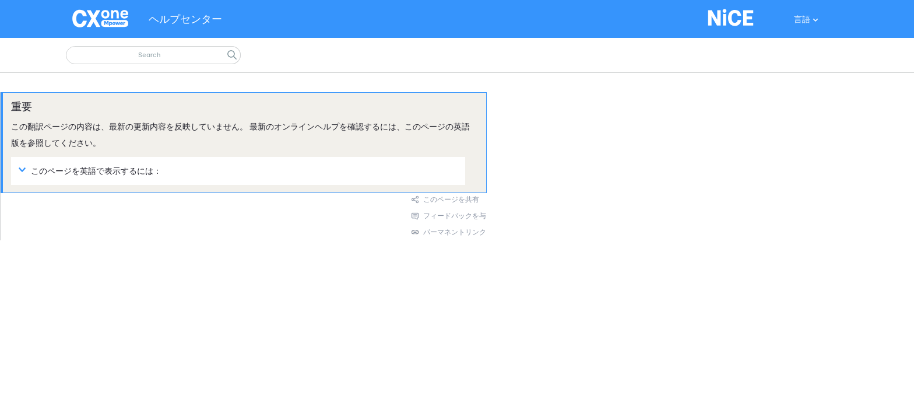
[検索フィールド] (153, 55)
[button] (232, 55)
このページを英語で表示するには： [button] (91, 170)
